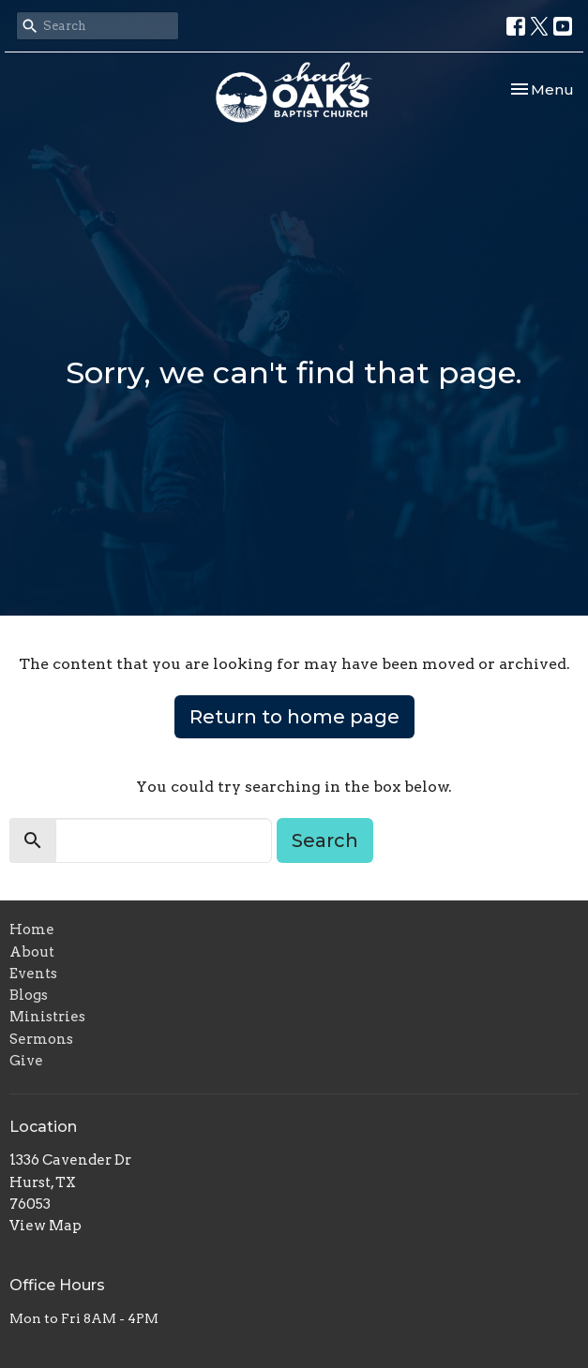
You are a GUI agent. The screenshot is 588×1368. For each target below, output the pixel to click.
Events (33, 973)
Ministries (47, 1016)
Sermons (41, 1039)
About (31, 952)
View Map (45, 1225)
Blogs (28, 995)
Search (325, 840)
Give (26, 1060)
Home (31, 929)
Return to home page (294, 717)
